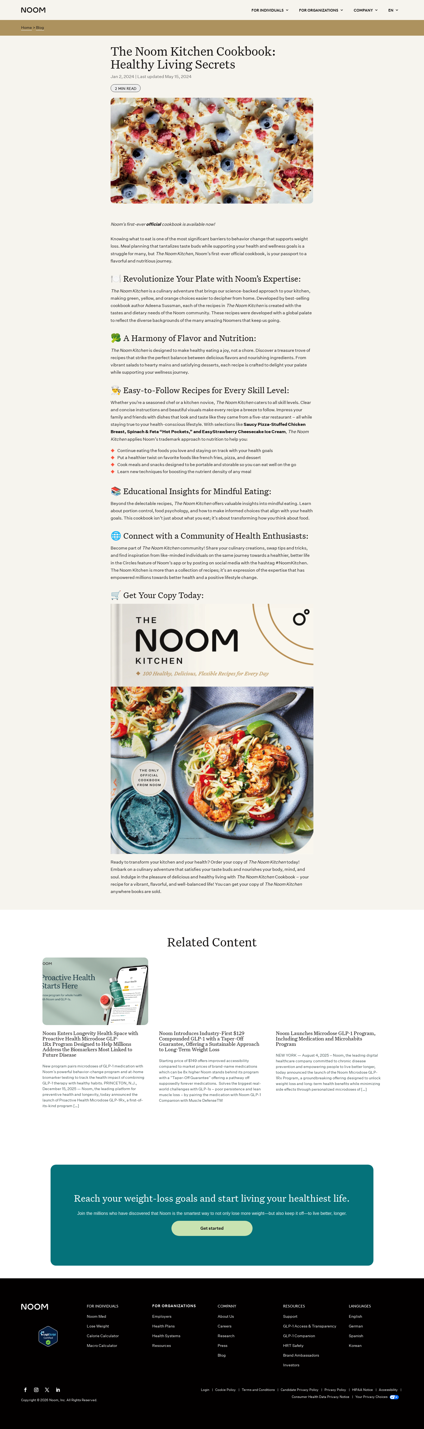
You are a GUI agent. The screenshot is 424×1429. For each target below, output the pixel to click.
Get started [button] (212, 1228)
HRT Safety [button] (293, 1345)
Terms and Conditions (258, 1389)
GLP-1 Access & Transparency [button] (309, 1326)
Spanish (356, 1335)
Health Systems (166, 1335)
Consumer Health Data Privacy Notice (320, 1396)
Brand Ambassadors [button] (301, 1355)
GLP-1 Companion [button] (299, 1335)
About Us (226, 1316)
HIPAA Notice (362, 1389)
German (356, 1326)
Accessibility (388, 1389)
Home (26, 27)
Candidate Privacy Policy (300, 1389)
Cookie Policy (225, 1389)
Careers (224, 1326)
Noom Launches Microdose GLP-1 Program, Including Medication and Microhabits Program (326, 1038)
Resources (161, 1345)
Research (226, 1335)
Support (290, 1316)
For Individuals (267, 10)
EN (390, 10)
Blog (40, 27)
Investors (291, 1365)
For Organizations (318, 10)
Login (205, 1389)
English (355, 1316)
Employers (161, 1316)
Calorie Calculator (103, 1335)
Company (363, 10)
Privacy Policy (335, 1389)
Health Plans (163, 1326)
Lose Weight (98, 1326)
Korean (355, 1345)
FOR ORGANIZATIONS (174, 1305)
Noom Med (96, 1316)
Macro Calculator (102, 1345)
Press (222, 1345)
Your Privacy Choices (377, 1396)
